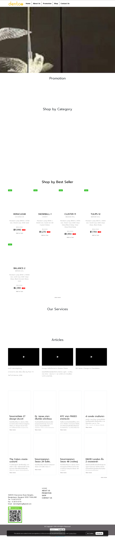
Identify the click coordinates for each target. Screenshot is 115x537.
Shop (56, 3)
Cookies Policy (72, 533)
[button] (72, 3)
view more (57, 297)
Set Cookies (90, 533)
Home (28, 3)
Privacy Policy (62, 533)
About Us (36, 3)
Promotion (47, 3)
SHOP (44, 495)
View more (12, 430)
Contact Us (65, 3)
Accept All (99, 533)
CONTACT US (47, 498)
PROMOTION (46, 493)
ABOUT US (46, 490)
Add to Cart (19, 233)
